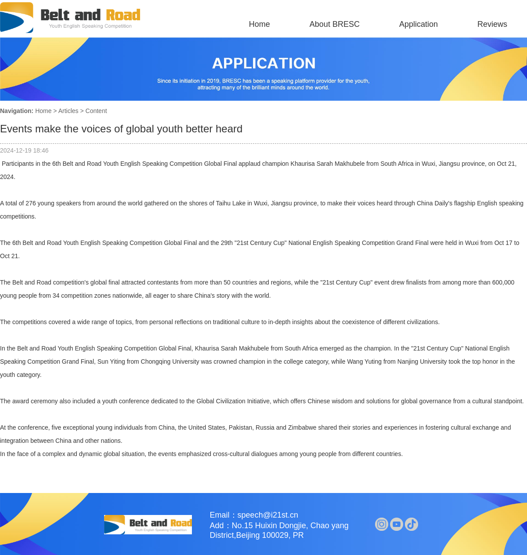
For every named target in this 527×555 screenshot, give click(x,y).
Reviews (492, 24)
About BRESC (335, 24)
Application (418, 24)
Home (259, 24)
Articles (68, 110)
